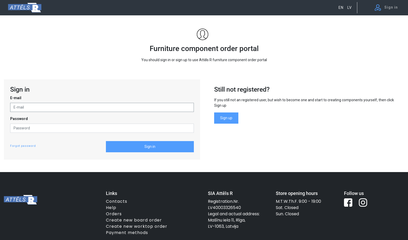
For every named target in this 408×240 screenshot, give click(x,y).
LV (349, 7)
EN (341, 7)
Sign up (226, 118)
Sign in (149, 146)
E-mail (15, 98)
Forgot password (23, 146)
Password (19, 119)
